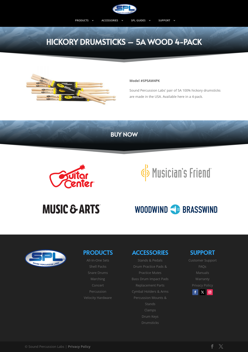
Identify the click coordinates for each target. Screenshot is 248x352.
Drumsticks (150, 322)
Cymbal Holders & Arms (150, 291)
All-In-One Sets (98, 260)
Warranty (202, 279)
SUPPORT (164, 20)
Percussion (97, 291)
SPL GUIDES (138, 20)
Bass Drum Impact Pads (150, 279)
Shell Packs (97, 266)
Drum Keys (150, 316)
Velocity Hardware (98, 297)
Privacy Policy (202, 285)
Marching (98, 279)
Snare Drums (98, 272)
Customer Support (202, 260)
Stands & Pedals (150, 260)
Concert (98, 285)
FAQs (202, 266)
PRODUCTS (82, 20)
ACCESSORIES (110, 20)
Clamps (150, 310)
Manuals (202, 272)
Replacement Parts (150, 285)
